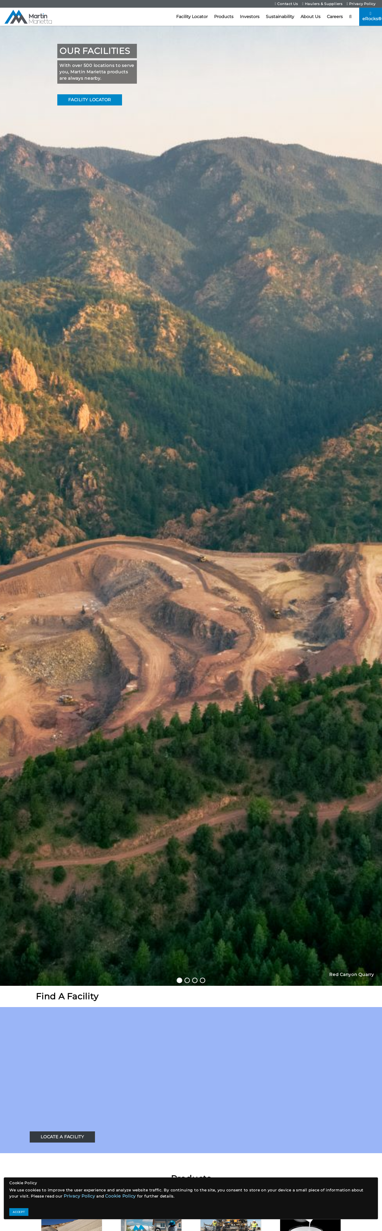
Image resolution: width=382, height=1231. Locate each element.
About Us (310, 16)
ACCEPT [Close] (19, 1212)
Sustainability (280, 16)
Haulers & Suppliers (322, 4)
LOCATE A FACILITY (62, 1136)
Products (223, 16)
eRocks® (371, 16)
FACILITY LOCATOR (89, 99)
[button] (350, 16)
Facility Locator (192, 16)
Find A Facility (67, 996)
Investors (249, 16)
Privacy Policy (361, 4)
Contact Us (286, 4)
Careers (335, 16)
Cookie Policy (120, 1196)
